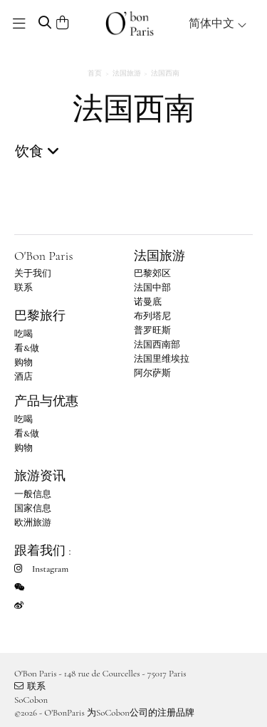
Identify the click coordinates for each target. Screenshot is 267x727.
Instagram (41, 569)
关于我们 (32, 273)
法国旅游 (126, 73)
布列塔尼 (152, 316)
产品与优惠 (46, 401)
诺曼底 (148, 302)
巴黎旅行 (40, 315)
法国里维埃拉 (161, 359)
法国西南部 (157, 344)
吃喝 (23, 334)
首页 (95, 73)
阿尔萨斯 (152, 373)
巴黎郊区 (152, 273)
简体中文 (218, 23)
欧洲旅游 (32, 522)
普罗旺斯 (152, 330)
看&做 (26, 348)
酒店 (23, 376)
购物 (23, 362)
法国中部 (152, 287)
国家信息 (32, 508)
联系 (23, 287)
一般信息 (32, 494)
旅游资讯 (40, 475)
